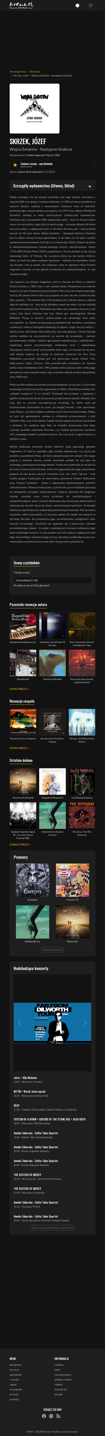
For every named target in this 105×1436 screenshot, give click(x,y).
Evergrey (33, 899)
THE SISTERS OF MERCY (27, 1174)
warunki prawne (62, 1374)
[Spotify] (51, 1416)
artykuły (14, 1394)
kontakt (58, 1394)
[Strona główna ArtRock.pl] (22, 5)
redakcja (58, 1364)
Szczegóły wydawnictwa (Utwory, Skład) (43, 186)
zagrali (13, 1384)
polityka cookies (63, 1379)
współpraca (60, 1389)
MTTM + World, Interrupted (29, 1091)
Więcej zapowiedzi (52, 949)
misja (57, 1369)
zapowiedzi (15, 1374)
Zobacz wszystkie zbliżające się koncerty (52, 1227)
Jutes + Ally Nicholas (25, 1077)
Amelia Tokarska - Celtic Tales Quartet (36, 1133)
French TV (72, 899)
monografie (16, 1389)
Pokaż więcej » (19, 688)
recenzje (14, 1379)
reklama (58, 1384)
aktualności (15, 1364)
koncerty (14, 1369)
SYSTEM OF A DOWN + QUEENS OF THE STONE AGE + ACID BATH (50, 1119)
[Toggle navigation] (90, 5)
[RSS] (58, 1416)
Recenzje (35, 71)
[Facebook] (44, 1416)
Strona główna (18, 71)
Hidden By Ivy (32, 941)
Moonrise (72, 941)
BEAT (17, 1105)
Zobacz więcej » (20, 844)
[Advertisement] (52, 38)
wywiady (14, 1399)
